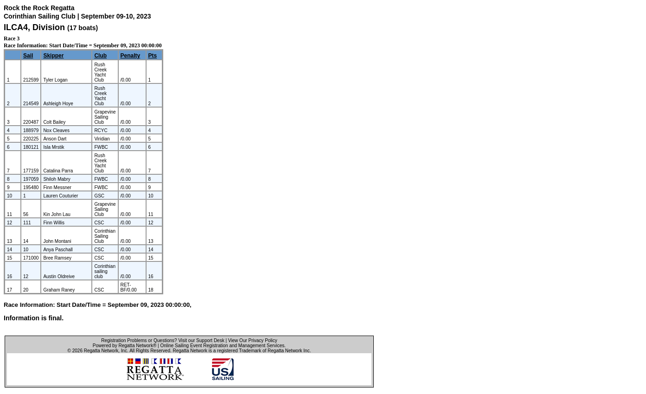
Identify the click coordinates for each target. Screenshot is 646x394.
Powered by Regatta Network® (124, 345)
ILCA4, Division (35, 27)
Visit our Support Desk (201, 340)
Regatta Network (101, 350)
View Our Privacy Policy (252, 340)
